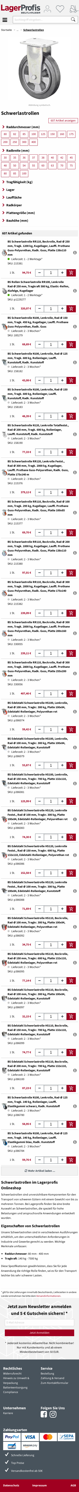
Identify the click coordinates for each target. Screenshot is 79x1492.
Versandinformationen (48, 1296)
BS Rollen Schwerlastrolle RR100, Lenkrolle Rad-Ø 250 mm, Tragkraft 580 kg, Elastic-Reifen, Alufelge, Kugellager (38, 286)
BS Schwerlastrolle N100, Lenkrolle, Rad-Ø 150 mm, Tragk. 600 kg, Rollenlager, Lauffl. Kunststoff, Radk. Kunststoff (37, 394)
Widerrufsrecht (12, 1374)
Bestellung (47, 1374)
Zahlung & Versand (52, 1378)
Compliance (10, 1392)
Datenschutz (11, 1485)
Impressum (39, 1485)
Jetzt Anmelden (39, 1333)
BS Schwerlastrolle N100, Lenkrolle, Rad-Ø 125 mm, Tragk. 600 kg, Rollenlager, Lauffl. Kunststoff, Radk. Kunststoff (37, 358)
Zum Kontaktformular (54, 1383)
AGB (73, 1485)
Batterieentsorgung (15, 1388)
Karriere (8, 1413)
